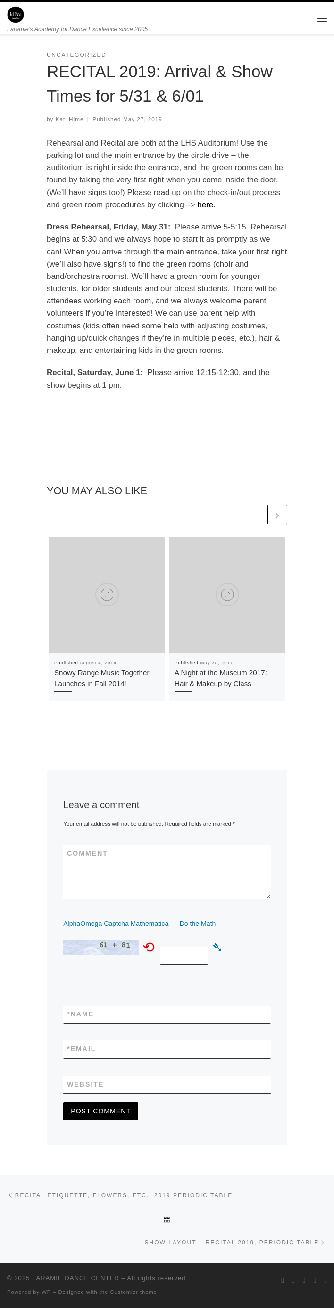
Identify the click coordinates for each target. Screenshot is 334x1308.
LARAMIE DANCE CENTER (75, 1278)
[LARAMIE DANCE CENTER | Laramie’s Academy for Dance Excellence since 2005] (15, 13)
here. (206, 204)
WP (46, 1292)
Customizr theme (134, 1292)
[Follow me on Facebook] (293, 1280)
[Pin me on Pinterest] (325, 1280)
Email (81, 1049)
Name (80, 1014)
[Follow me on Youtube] (315, 1280)
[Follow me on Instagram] (304, 1280)
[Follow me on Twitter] (282, 1280)
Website (85, 1084)
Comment (87, 853)
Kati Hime (70, 119)
